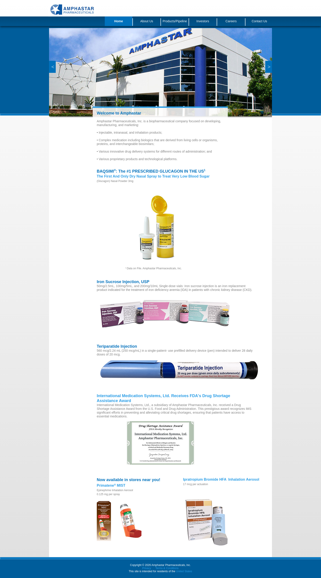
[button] (52, 67)
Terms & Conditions (167, 568)
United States (184, 571)
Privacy (146, 568)
